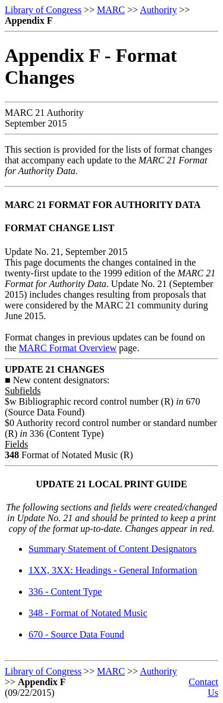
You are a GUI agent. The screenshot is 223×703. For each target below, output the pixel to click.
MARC (111, 10)
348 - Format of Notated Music (88, 613)
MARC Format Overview (68, 348)
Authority (158, 10)
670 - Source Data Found (76, 634)
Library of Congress (43, 10)
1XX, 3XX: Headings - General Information (113, 570)
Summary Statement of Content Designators (113, 549)
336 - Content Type (65, 592)
